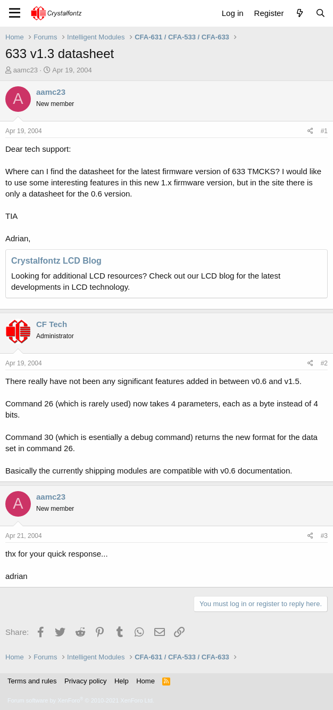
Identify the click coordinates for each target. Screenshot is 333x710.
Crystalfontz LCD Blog (56, 260)
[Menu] (14, 13)
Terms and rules (31, 681)
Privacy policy (85, 681)
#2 (324, 363)
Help (121, 681)
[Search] (320, 13)
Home (145, 681)
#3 (324, 536)
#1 (324, 131)
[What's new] (299, 13)
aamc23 (25, 70)
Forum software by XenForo (80, 700)
